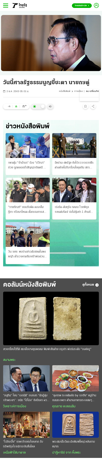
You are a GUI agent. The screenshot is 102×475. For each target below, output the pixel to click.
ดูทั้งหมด (90, 285)
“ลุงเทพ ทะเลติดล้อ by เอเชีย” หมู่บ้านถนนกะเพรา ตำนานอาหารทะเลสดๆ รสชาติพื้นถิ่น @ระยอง (74, 398)
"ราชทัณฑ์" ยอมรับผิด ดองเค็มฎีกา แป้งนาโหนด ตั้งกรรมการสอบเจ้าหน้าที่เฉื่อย (27, 210)
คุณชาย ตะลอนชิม (63, 406)
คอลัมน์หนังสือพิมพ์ (29, 284)
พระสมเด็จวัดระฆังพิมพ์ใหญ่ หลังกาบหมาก (73, 444)
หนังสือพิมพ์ (64, 91)
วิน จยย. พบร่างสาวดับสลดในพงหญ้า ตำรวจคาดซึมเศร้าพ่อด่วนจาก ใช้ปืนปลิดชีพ (27, 254)
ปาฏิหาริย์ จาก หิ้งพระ (66, 452)
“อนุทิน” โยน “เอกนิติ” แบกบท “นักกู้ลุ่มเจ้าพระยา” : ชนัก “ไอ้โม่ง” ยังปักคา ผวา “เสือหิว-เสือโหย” (25, 398)
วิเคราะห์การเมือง (14, 406)
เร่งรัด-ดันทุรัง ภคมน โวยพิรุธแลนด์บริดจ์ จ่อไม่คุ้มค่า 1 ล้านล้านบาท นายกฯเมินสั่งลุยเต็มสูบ (74, 210)
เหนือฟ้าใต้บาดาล (14, 452)
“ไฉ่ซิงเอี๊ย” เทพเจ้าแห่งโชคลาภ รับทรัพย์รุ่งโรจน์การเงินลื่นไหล (23, 444)
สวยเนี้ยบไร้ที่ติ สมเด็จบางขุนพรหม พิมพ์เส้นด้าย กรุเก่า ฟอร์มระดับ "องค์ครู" (47, 349)
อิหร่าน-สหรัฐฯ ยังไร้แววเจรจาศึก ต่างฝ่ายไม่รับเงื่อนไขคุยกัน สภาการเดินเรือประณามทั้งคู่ (74, 165)
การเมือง (78, 91)
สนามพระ (9, 360)
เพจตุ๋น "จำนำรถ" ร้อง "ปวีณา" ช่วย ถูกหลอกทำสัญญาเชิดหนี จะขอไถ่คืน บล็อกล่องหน (27, 165)
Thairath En (82, 6)
